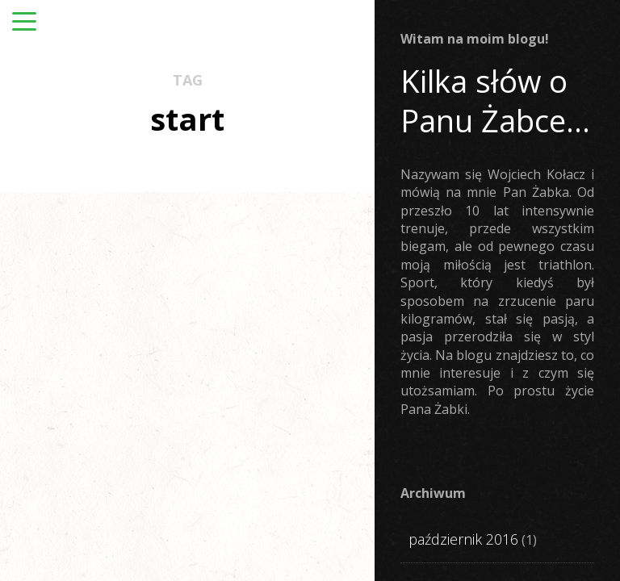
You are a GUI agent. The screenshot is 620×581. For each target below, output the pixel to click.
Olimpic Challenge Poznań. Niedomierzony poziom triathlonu (301, 444)
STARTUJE (99, 340)
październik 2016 (463, 539)
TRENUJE (80, 361)
